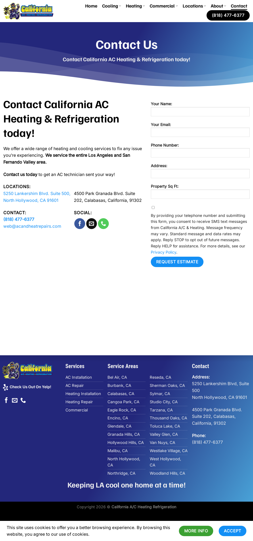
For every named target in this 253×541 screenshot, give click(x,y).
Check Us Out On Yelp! (26, 386)
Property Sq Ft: (200, 193)
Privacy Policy (163, 252)
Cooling (111, 6)
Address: (200, 172)
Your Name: (200, 110)
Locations (194, 6)
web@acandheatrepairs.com (32, 226)
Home (91, 6)
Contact (239, 6)
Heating (135, 6)
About (218, 6)
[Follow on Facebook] (79, 223)
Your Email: (200, 131)
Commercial (164, 6)
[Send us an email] (91, 223)
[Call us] (103, 223)
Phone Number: (200, 152)
